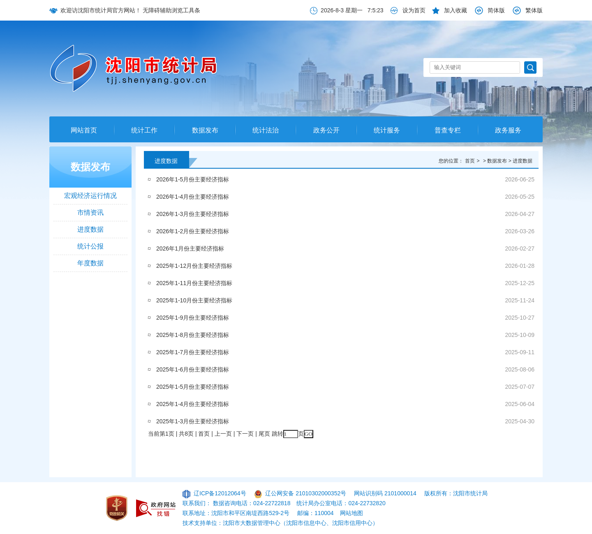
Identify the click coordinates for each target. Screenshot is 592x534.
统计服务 (387, 130)
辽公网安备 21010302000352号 (305, 493)
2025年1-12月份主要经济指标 (194, 265)
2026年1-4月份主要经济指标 (192, 196)
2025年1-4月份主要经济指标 (192, 404)
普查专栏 (448, 130)
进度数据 (90, 229)
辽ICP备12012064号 (220, 493)
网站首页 (84, 130)
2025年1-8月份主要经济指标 (192, 335)
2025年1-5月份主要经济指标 (192, 386)
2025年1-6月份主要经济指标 (192, 369)
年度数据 (90, 263)
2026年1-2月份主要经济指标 (192, 231)
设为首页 (414, 10)
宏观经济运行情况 (90, 195)
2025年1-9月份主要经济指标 (192, 317)
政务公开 (326, 130)
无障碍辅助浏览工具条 (171, 10)
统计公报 (90, 246)
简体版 (496, 10)
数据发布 (205, 130)
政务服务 (508, 130)
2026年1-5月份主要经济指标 (192, 179)
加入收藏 (455, 10)
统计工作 (144, 130)
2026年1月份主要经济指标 (190, 248)
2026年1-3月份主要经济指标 (192, 214)
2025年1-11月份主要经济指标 (194, 283)
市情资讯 (90, 212)
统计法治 (265, 130)
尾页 (264, 433)
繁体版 (534, 10)
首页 (470, 161)
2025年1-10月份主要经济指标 (194, 300)
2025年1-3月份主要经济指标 (192, 421)
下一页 (245, 433)
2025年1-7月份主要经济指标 (192, 352)
